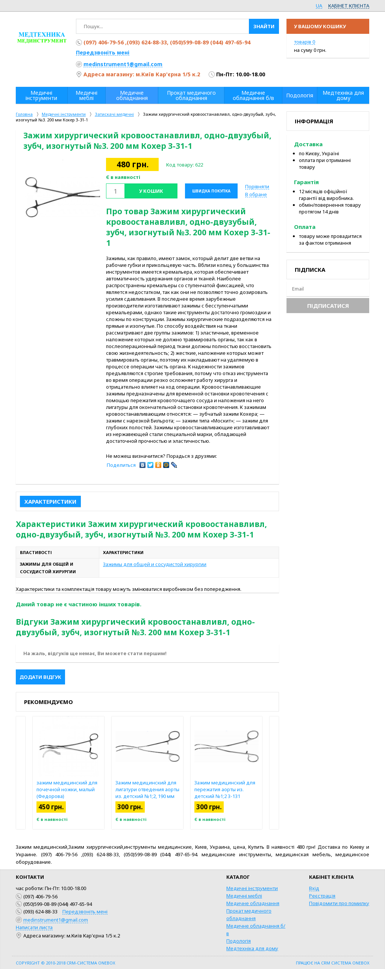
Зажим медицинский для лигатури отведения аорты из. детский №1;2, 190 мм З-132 (147, 792)
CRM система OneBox (345, 963)
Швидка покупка (211, 191)
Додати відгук (40, 677)
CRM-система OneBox (91, 963)
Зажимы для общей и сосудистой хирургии (154, 564)
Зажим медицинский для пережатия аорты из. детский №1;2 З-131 (224, 789)
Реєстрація (322, 895)
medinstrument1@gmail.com (122, 64)
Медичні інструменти (252, 888)
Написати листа (34, 927)
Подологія (238, 940)
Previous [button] (20, 772)
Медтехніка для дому (252, 948)
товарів (304, 41)
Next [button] (274, 772)
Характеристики (50, 501)
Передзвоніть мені (102, 52)
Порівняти (257, 186)
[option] (62, 197)
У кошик (151, 191)
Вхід (314, 888)
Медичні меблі (244, 895)
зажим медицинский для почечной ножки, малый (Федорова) (66, 789)
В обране (256, 194)
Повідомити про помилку (339, 903)
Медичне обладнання (252, 903)
